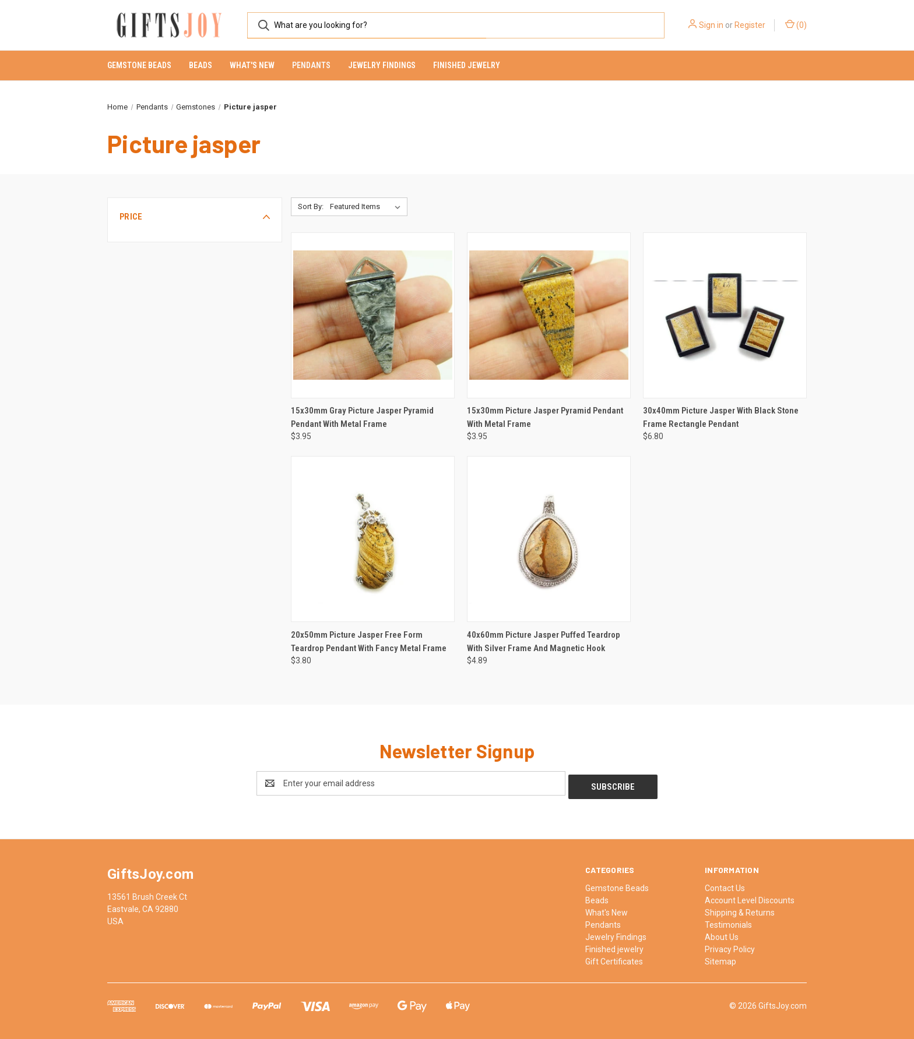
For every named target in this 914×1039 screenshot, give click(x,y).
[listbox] (367, 206)
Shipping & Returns (740, 909)
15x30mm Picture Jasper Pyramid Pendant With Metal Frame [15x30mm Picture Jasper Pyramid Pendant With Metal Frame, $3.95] (545, 417)
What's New (252, 65)
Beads (200, 65)
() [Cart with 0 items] (796, 24)
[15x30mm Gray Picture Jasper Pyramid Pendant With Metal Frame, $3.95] (372, 315)
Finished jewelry (466, 65)
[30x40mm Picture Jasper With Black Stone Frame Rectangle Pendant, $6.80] (724, 315)
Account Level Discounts (750, 897)
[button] (194, 217)
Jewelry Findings (382, 65)
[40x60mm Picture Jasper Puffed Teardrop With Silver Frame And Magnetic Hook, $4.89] (548, 539)
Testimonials (728, 921)
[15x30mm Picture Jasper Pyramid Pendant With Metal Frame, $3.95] (548, 315)
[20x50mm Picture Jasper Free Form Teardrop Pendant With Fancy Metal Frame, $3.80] (372, 539)
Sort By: (311, 206)
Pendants (311, 65)
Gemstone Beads (139, 65)
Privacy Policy (730, 945)
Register (749, 25)
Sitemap (720, 958)
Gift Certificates (614, 958)
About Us (722, 933)
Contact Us (725, 884)
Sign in (711, 25)
